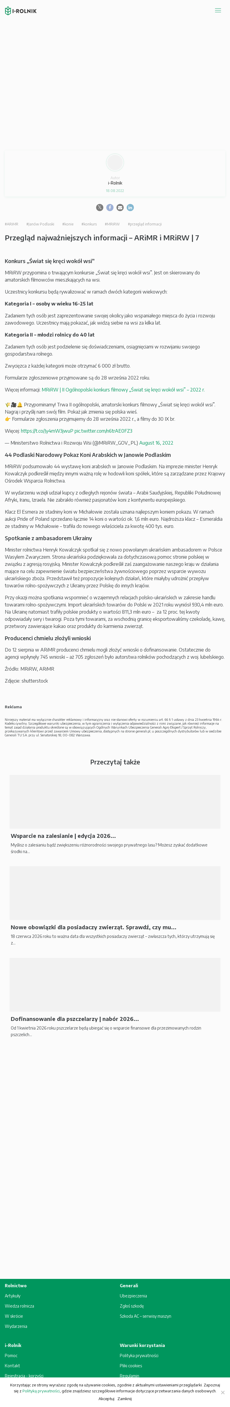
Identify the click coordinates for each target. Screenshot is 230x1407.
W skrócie (14, 1316)
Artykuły (12, 1295)
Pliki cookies (131, 1365)
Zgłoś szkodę (132, 1305)
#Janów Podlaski (40, 224)
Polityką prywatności (41, 1390)
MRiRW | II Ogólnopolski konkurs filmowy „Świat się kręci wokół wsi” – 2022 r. (123, 390)
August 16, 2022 (156, 443)
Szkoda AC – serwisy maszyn (145, 1316)
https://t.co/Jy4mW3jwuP (47, 431)
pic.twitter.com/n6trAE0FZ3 (103, 431)
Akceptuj (106, 1398)
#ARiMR (11, 224)
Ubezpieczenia (133, 1295)
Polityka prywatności (139, 1355)
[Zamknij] (223, 1392)
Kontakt (12, 1365)
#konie (67, 224)
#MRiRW (112, 224)
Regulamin (129, 1375)
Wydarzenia (16, 1326)
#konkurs (89, 224)
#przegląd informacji (145, 224)
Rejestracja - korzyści (24, 1375)
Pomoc (11, 1355)
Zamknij (124, 1398)
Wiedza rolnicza (19, 1305)
